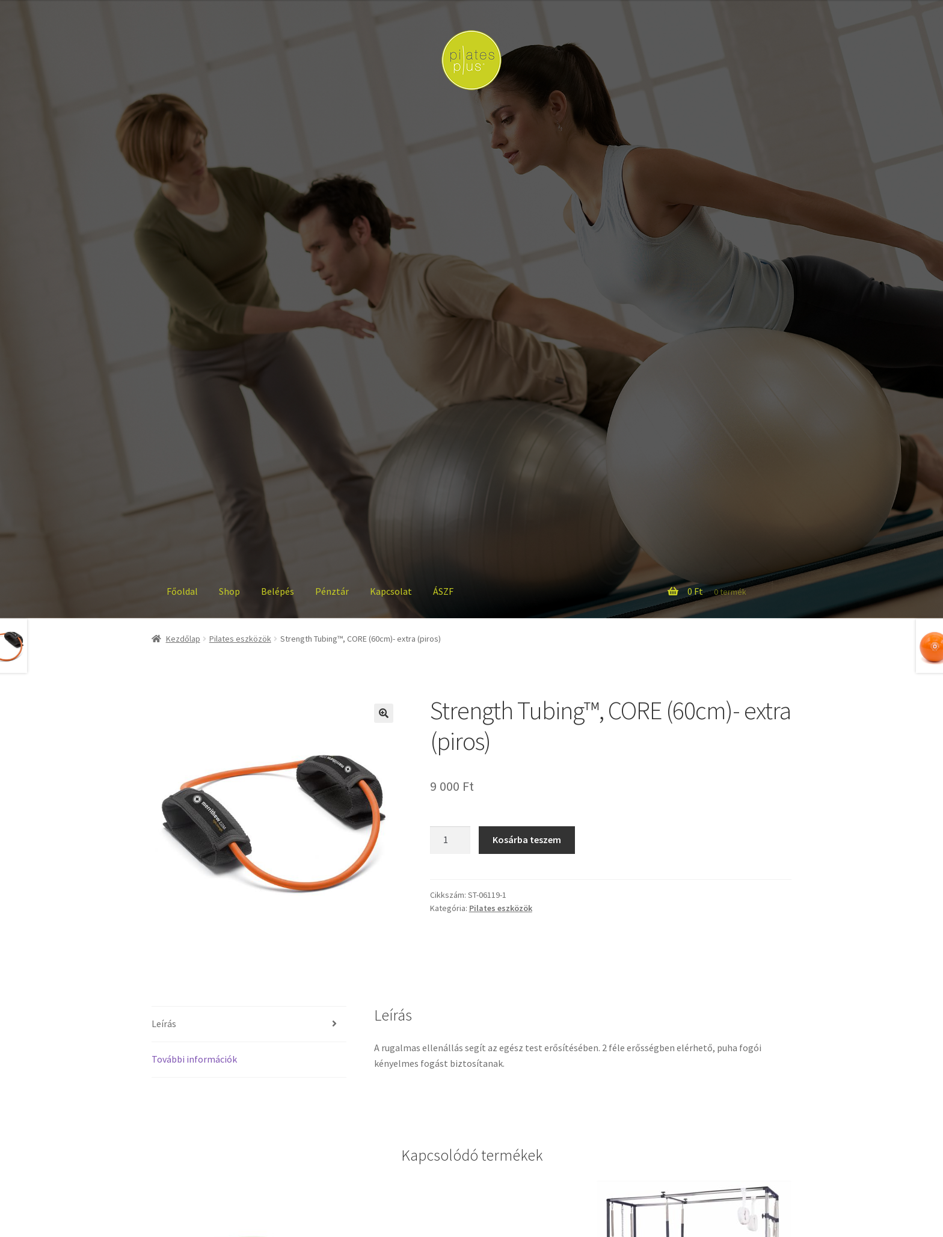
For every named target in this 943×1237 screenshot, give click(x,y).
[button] (383, 713)
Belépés (277, 591)
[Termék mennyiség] (450, 840)
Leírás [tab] (164, 1024)
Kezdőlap (183, 638)
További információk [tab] (194, 1059)
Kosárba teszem (527, 839)
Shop (229, 591)
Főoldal (182, 591)
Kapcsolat (391, 591)
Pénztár (332, 591)
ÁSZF (443, 591)
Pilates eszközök (240, 638)
